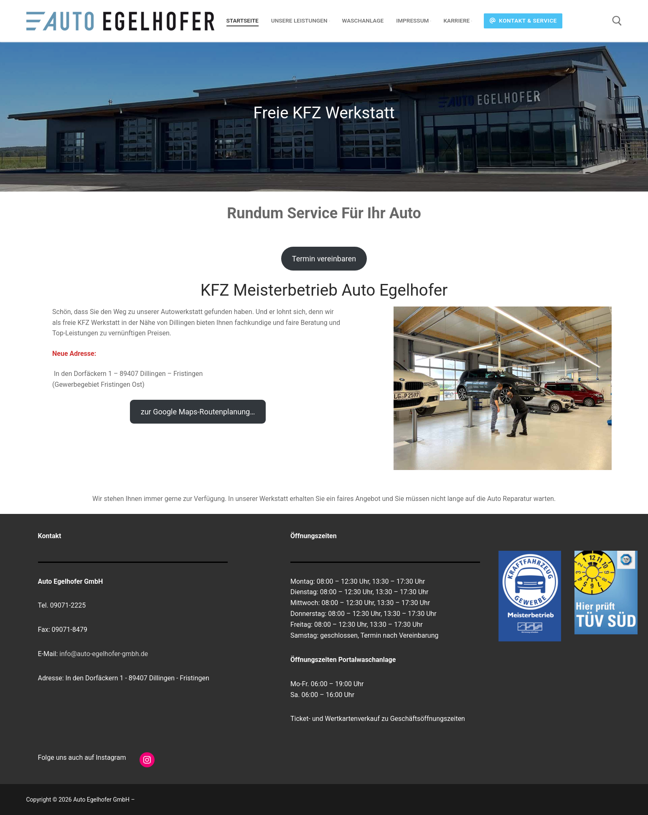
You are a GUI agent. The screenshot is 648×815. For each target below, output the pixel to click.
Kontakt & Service (523, 20)
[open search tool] (617, 21)
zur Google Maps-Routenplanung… (198, 411)
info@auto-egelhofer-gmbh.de (103, 654)
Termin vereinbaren (324, 258)
